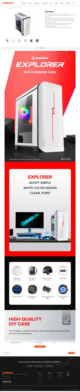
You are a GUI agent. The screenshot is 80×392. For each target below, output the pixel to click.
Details (36, 48)
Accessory (68, 3)
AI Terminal (23, 3)
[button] (38, 24)
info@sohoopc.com (7, 377)
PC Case (30, 3)
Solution (49, 373)
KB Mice (62, 3)
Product (9, 7)
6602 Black (8, 352)
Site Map (76, 390)
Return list (72, 353)
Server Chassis (60, 373)
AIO (51, 3)
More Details (40, 347)
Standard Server (60, 378)
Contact (68, 376)
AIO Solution (50, 378)
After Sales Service (49, 366)
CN (73, 3)
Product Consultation (39, 366)
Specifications (42, 48)
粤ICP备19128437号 (28, 390)
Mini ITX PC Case (71, 390)
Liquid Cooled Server (61, 376)
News (68, 374)
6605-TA (7, 354)
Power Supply (45, 3)
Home (6, 7)
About (68, 373)
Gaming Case (37, 3)
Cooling (56, 3)
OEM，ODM (29, 366)
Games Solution (50, 376)
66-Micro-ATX (19, 7)
